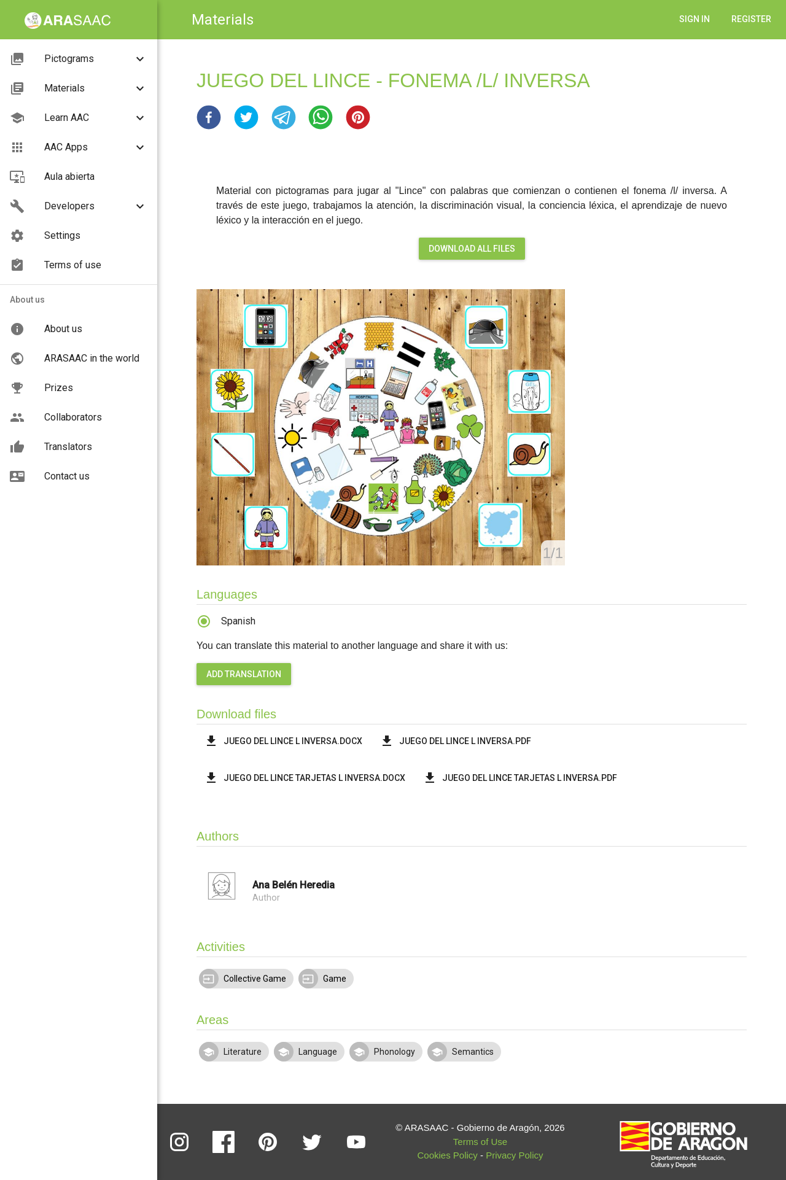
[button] (208, 117)
